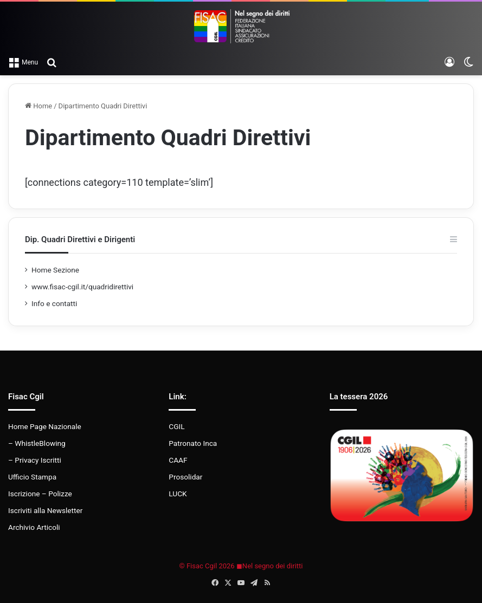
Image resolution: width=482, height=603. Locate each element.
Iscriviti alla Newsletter (45, 510)
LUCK (178, 493)
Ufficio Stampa (32, 476)
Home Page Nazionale (44, 426)
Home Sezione (55, 269)
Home (38, 106)
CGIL (176, 426)
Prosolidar (185, 476)
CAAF (178, 460)
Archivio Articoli (34, 527)
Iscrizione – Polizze (40, 493)
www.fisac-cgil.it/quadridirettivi (82, 286)
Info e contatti (54, 303)
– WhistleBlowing (37, 443)
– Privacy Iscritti (34, 460)
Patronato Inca (193, 443)
